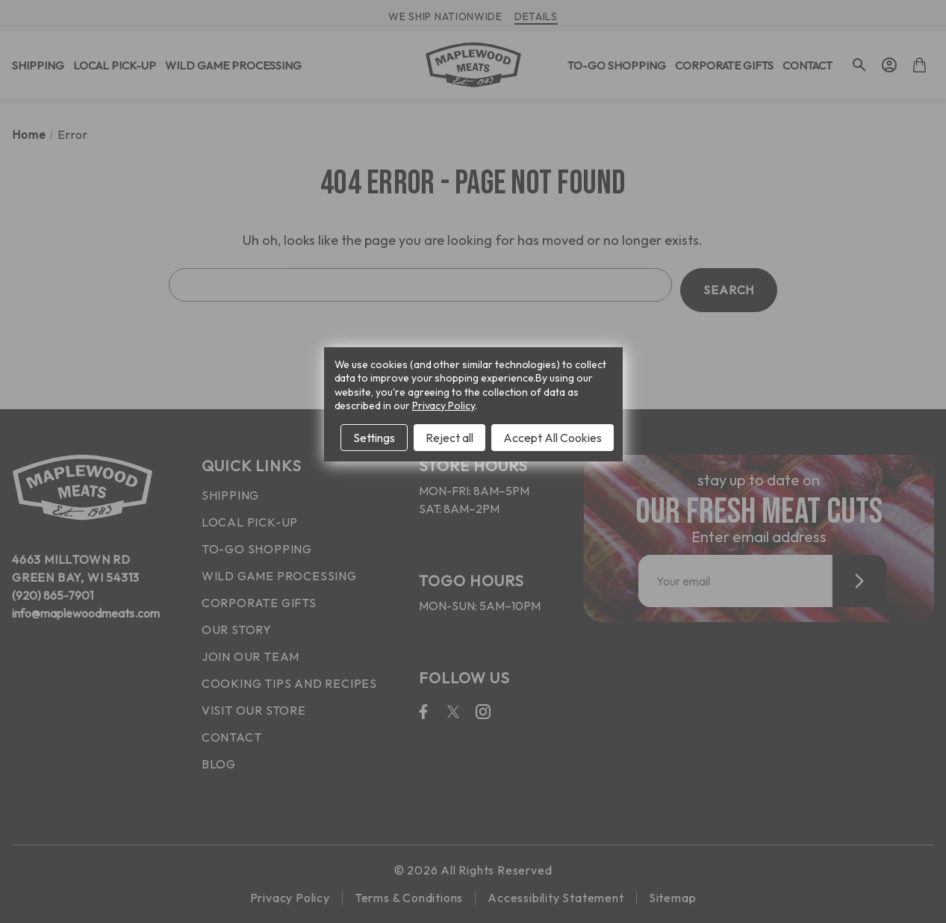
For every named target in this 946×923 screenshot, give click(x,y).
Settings (374, 437)
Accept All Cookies (552, 437)
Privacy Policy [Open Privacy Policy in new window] (443, 405)
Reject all (449, 437)
